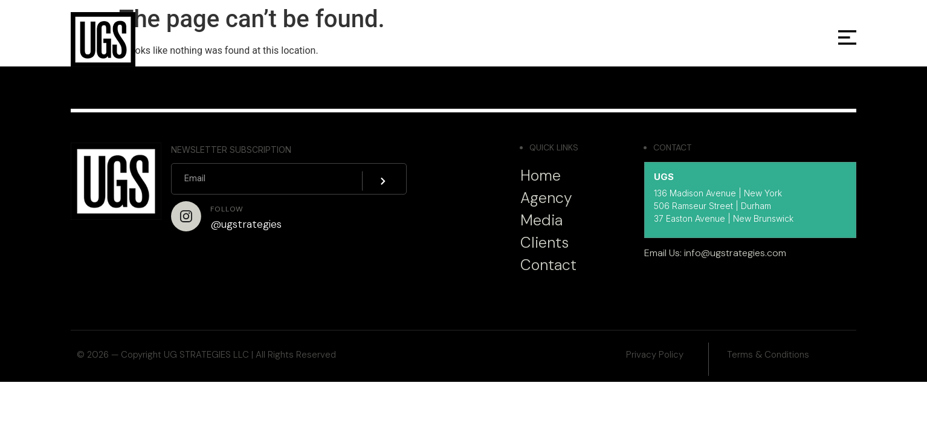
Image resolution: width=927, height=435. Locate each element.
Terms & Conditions (768, 355)
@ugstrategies (246, 224)
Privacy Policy (654, 355)
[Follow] (186, 216)
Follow (227, 209)
